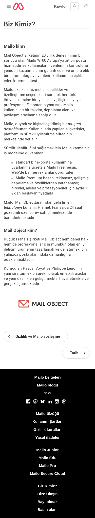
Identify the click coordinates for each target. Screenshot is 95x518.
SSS (47, 393)
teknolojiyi (13, 207)
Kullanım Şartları (47, 421)
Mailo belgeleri (47, 377)
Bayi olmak (47, 501)
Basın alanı (47, 509)
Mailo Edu (47, 458)
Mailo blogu (47, 385)
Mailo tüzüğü (47, 413)
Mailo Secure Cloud (47, 473)
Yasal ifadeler (47, 437)
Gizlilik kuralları (47, 429)
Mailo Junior (47, 450)
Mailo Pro (47, 465)
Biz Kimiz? (47, 486)
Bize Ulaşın (47, 494)
